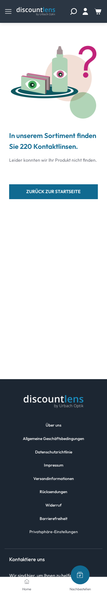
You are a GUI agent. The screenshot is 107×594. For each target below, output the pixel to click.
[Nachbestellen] (80, 574)
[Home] (27, 581)
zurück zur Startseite (53, 191)
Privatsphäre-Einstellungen (53, 531)
